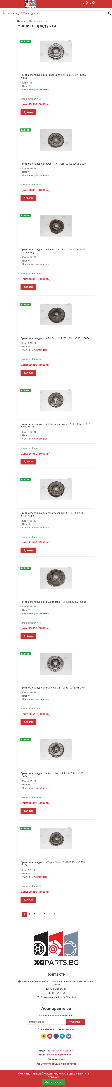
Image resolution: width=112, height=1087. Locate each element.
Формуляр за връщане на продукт (56, 1063)
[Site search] (56, 13)
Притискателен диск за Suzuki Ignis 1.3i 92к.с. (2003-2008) (53, 601)
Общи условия (56, 1059)
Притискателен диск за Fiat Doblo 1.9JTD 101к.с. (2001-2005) (55, 338)
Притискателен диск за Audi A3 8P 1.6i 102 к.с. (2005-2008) (53, 163)
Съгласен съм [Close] (53, 1082)
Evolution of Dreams (63, 1051)
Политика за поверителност (56, 1054)
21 (55, 914)
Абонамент (75, 1021)
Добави (28, 112)
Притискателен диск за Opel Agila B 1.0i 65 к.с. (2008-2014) (53, 687)
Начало (21, 21)
